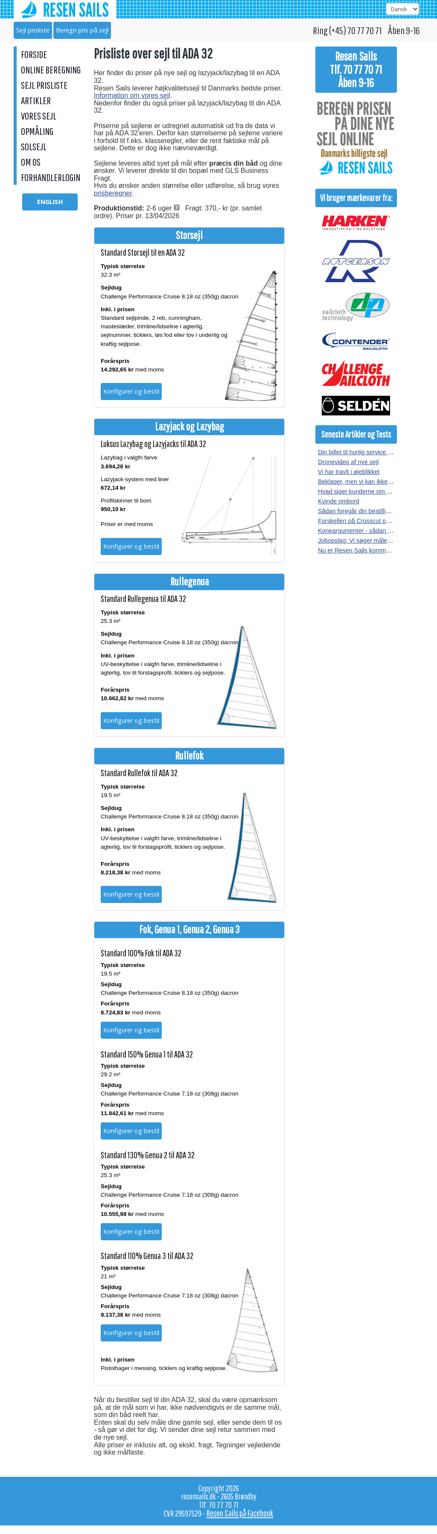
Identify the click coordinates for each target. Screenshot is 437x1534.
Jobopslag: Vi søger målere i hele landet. (373, 540)
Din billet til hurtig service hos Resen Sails (375, 452)
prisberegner (113, 193)
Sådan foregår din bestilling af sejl (364, 511)
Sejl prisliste (33, 30)
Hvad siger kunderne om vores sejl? (367, 491)
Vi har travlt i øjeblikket (349, 471)
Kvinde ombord (338, 501)
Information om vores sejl (132, 95)
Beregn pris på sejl (82, 30)
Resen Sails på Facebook (240, 1513)
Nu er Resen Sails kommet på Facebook (373, 550)
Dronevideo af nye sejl (348, 462)
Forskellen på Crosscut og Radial (363, 520)
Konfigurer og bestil (131, 391)
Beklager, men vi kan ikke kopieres (365, 481)
